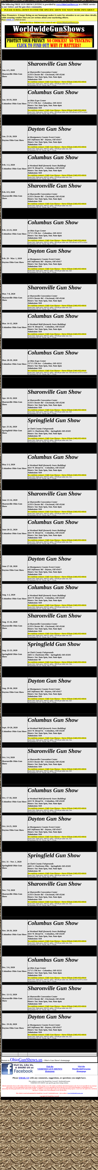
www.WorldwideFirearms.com (75, 1093)
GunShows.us (30, 1059)
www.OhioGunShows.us (67, 4)
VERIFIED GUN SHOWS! (49, 1068)
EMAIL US (10, 20)
